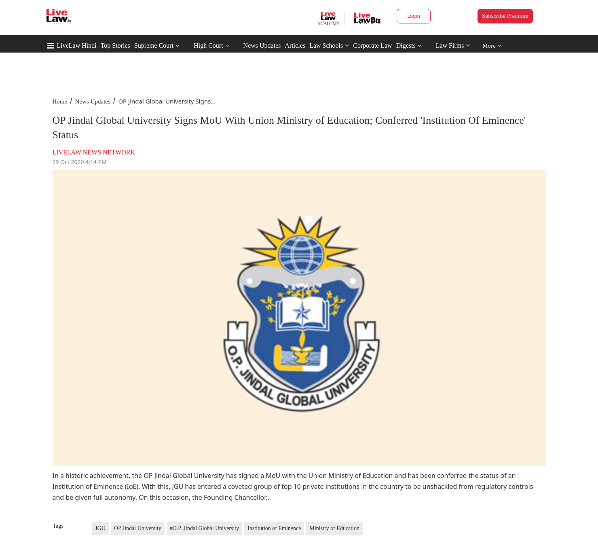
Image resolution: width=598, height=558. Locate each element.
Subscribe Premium (505, 16)
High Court (208, 45)
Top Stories (115, 45)
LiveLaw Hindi (77, 45)
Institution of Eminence (274, 528)
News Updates (262, 45)
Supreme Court (153, 45)
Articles (295, 45)
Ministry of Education (334, 528)
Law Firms (453, 45)
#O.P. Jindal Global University (204, 528)
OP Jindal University (137, 528)
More (492, 46)
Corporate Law (372, 45)
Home (60, 101)
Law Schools (329, 45)
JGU (100, 528)
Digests (406, 45)
